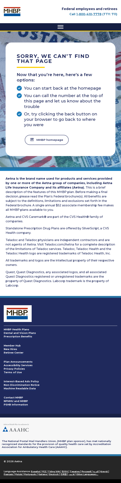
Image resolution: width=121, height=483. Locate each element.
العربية (96, 471)
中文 (44, 471)
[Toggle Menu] (60, 27)
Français (9, 474)
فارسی (72, 474)
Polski (19, 474)
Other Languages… (87, 474)
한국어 (65, 471)
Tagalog (75, 471)
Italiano (43, 474)
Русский (87, 471)
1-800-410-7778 (88, 14)
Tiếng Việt (54, 471)
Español (36, 471)
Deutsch (54, 474)
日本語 (63, 474)
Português (30, 474)
